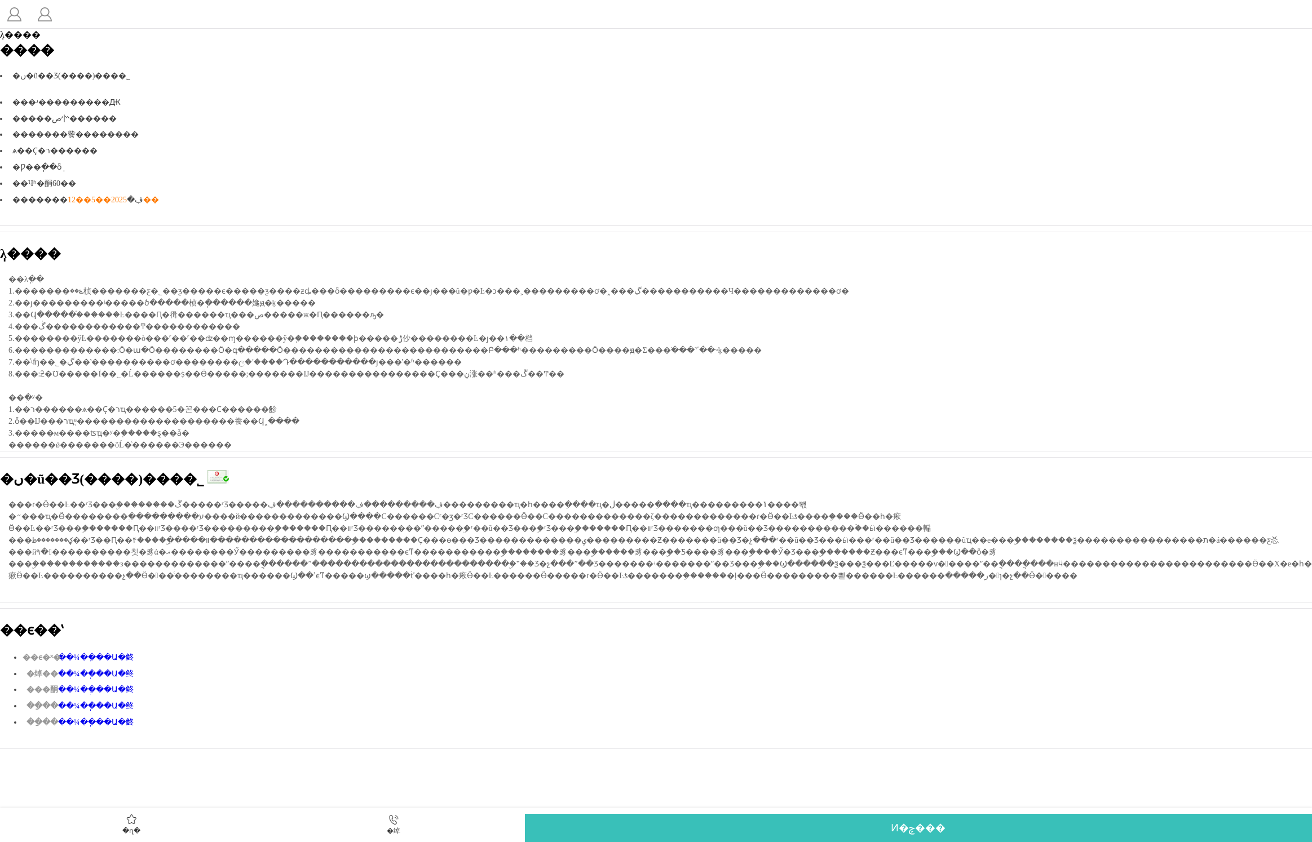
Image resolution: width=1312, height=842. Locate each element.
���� (14, 14)
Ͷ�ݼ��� (918, 828)
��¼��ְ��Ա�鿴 (96, 657)
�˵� (44, 14)
